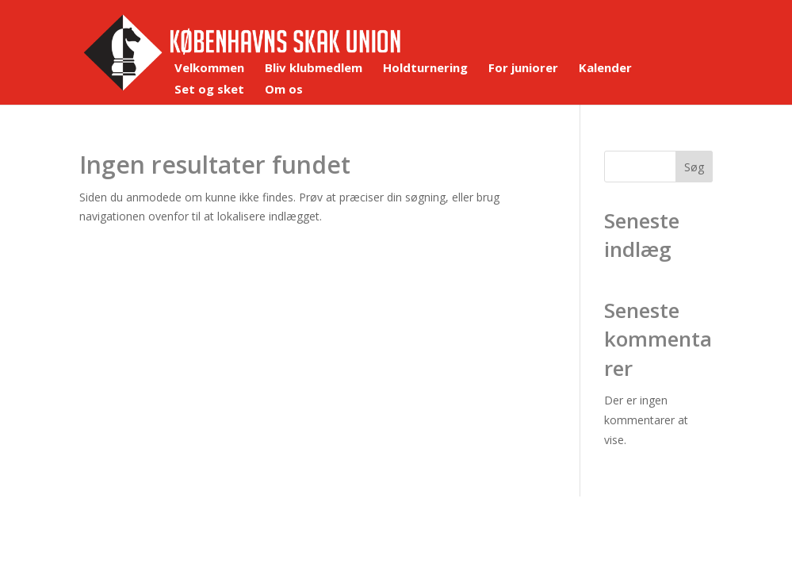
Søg (694, 166)
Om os (284, 90)
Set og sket (209, 90)
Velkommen (209, 68)
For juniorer (523, 68)
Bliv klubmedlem (313, 68)
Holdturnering (425, 68)
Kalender (605, 68)
